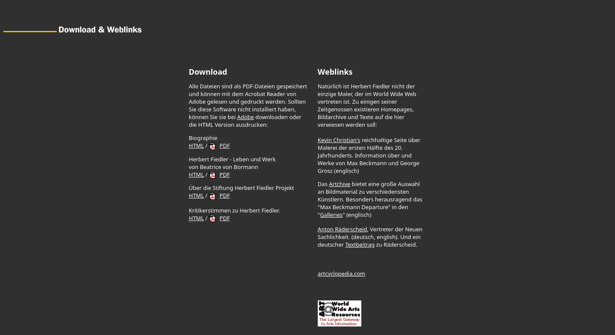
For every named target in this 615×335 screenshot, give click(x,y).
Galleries (331, 214)
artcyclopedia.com (341, 273)
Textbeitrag (360, 244)
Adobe (245, 117)
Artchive (339, 184)
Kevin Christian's (339, 140)
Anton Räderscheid (342, 229)
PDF (225, 145)
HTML (196, 145)
